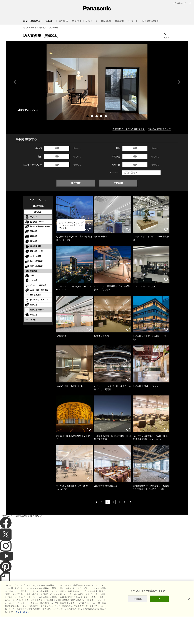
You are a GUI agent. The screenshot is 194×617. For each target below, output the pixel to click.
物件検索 (75, 183)
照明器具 (42, 27)
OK (159, 603)
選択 (57, 148)
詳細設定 (138, 603)
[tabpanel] (97, 82)
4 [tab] (101, 116)
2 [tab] (92, 116)
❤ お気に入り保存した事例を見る (128, 128)
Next (179, 82)
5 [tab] (106, 116)
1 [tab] (87, 116)
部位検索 (118, 183)
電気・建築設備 (29, 27)
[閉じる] (189, 603)
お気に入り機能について (159, 128)
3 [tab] (97, 116)
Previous (15, 82)
